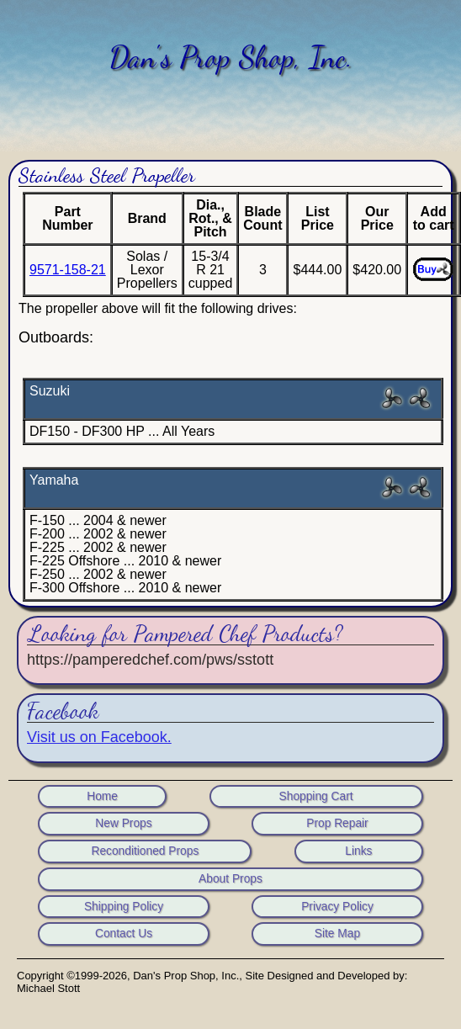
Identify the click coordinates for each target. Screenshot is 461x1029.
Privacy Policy (337, 907)
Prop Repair (337, 824)
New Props (123, 824)
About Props (230, 879)
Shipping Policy (123, 907)
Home (102, 797)
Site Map (337, 934)
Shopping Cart (316, 797)
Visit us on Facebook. (99, 737)
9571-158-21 (67, 270)
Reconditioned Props (145, 851)
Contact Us (123, 934)
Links (358, 851)
